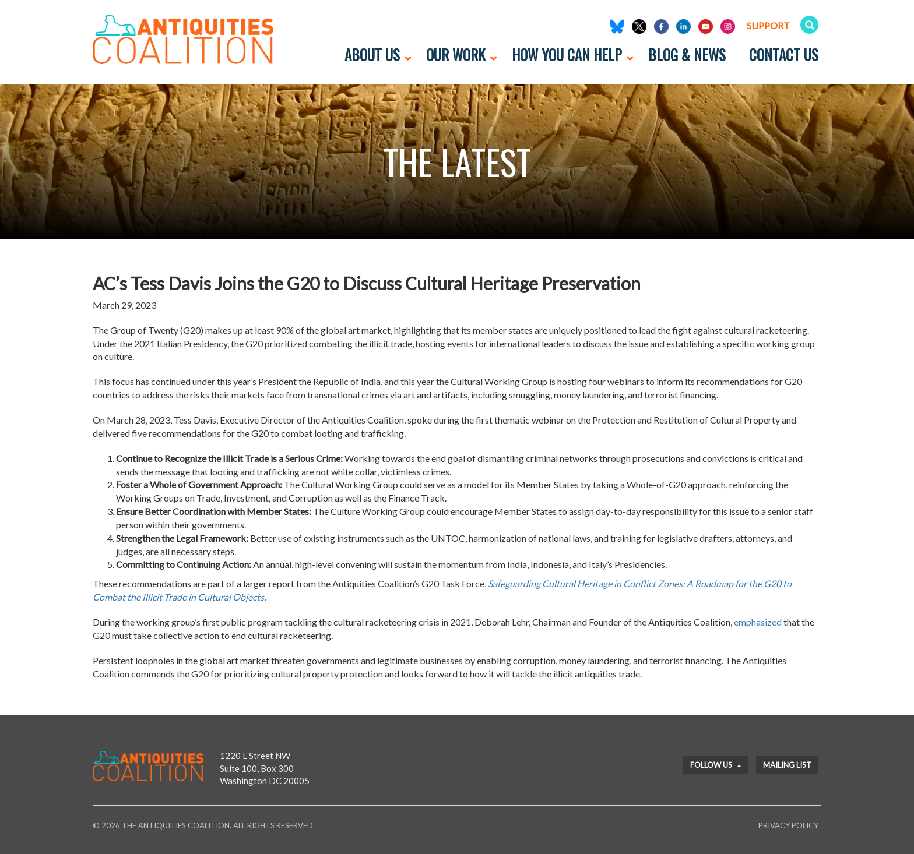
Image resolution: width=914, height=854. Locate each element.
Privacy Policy (788, 825)
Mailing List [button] (787, 765)
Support (768, 25)
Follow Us (715, 765)
